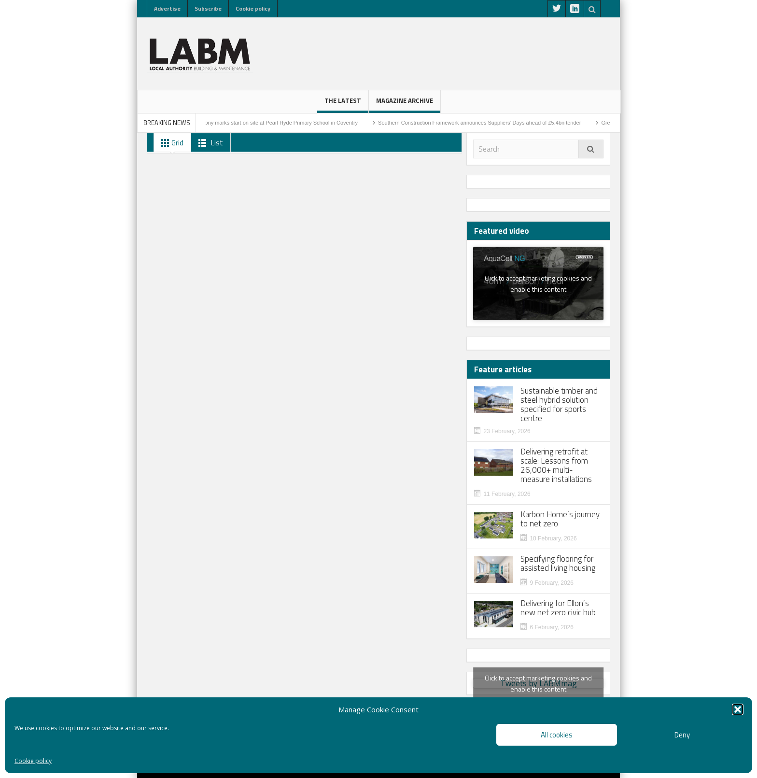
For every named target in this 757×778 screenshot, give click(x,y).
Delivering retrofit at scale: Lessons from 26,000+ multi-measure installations (556, 465)
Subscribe (208, 8)
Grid (170, 143)
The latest (342, 104)
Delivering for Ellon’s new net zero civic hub (558, 608)
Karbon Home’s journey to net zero (560, 519)
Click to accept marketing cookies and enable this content (538, 283)
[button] (738, 709)
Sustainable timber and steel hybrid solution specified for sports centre (559, 404)
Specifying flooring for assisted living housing (557, 563)
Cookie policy (33, 761)
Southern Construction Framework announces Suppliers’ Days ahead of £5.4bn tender (486, 123)
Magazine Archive (404, 104)
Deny (682, 734)
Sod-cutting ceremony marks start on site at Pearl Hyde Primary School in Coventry (267, 123)
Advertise (167, 8)
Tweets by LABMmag (538, 683)
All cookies (557, 734)
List (209, 143)
